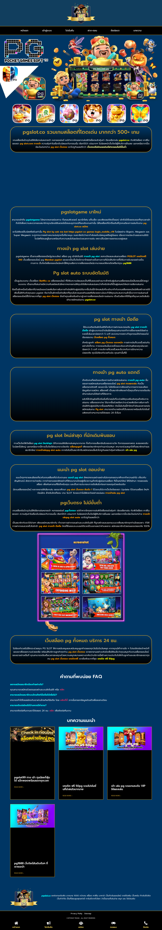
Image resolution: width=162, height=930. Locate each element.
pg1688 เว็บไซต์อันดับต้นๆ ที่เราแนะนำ (31, 865)
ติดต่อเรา (115, 30)
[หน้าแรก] (16, 923)
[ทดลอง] (113, 923)
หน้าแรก (24, 30)
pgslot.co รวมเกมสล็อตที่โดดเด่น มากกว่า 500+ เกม (81, 132)
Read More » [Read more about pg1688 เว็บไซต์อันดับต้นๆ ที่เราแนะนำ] (19, 873)
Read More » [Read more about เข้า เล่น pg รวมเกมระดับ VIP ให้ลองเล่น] (116, 796)
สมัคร (81, 927)
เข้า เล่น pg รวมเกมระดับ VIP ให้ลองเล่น (128, 787)
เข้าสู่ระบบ (47, 30)
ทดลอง (113, 927)
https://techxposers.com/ (22, 882)
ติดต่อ (146, 927)
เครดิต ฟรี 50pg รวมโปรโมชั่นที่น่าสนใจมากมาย (79, 787)
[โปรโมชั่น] (48, 923)
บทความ (137, 30)
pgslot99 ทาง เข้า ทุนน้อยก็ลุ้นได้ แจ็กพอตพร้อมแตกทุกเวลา (32, 779)
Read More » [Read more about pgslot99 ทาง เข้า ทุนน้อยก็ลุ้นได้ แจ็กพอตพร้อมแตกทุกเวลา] (19, 787)
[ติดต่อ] (145, 923)
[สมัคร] (81, 923)
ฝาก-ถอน (92, 30)
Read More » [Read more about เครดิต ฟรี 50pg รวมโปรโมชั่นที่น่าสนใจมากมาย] (67, 796)
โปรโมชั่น (70, 30)
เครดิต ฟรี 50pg (106, 658)
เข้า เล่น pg (131, 450)
